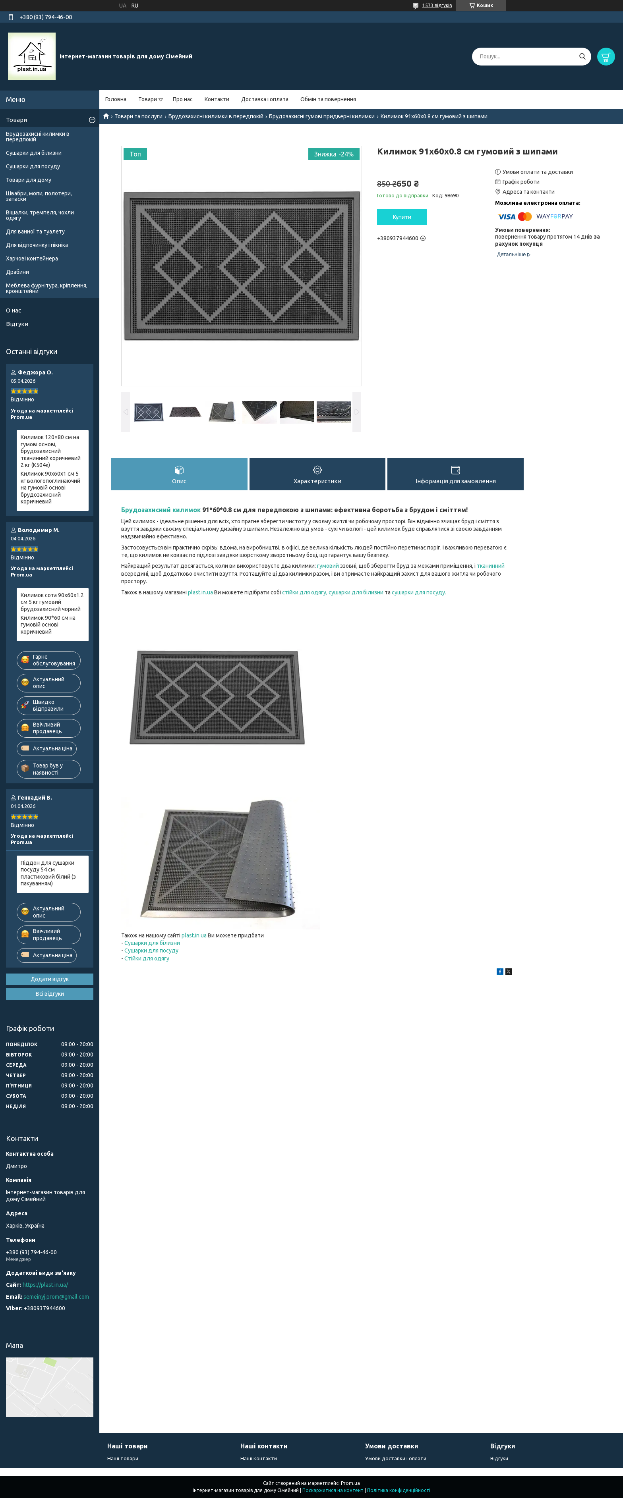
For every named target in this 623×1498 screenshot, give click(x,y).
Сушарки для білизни (152, 943)
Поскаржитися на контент (333, 1490)
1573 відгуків (437, 5)
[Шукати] (582, 57)
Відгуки (17, 323)
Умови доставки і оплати (395, 1458)
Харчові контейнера (32, 258)
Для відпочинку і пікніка (37, 245)
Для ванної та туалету (35, 231)
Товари (147, 99)
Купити (402, 217)
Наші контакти (258, 1458)
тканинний (491, 566)
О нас (13, 310)
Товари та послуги (138, 116)
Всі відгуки (50, 994)
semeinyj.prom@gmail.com (56, 1297)
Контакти (217, 99)
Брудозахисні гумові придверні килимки (322, 116)
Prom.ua (350, 1483)
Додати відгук (50, 979)
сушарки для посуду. (419, 592)
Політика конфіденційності (398, 1490)
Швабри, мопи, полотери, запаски (39, 196)
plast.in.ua (200, 592)
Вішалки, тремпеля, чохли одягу (40, 215)
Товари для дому (28, 180)
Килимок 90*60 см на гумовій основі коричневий (48, 625)
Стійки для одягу (146, 958)
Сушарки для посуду (151, 950)
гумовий (328, 566)
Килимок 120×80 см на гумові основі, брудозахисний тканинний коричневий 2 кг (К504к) (51, 451)
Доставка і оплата (264, 99)
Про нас (183, 99)
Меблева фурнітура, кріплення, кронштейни (46, 288)
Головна (115, 99)
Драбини (17, 272)
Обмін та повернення (328, 99)
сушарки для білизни (356, 592)
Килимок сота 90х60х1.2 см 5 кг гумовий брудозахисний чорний (52, 602)
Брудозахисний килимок (161, 509)
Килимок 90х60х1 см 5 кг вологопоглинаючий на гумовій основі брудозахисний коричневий (50, 487)
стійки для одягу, (304, 592)
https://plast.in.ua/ (45, 1285)
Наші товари (122, 1458)
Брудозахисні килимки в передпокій (215, 116)
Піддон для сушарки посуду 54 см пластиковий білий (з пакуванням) (48, 873)
